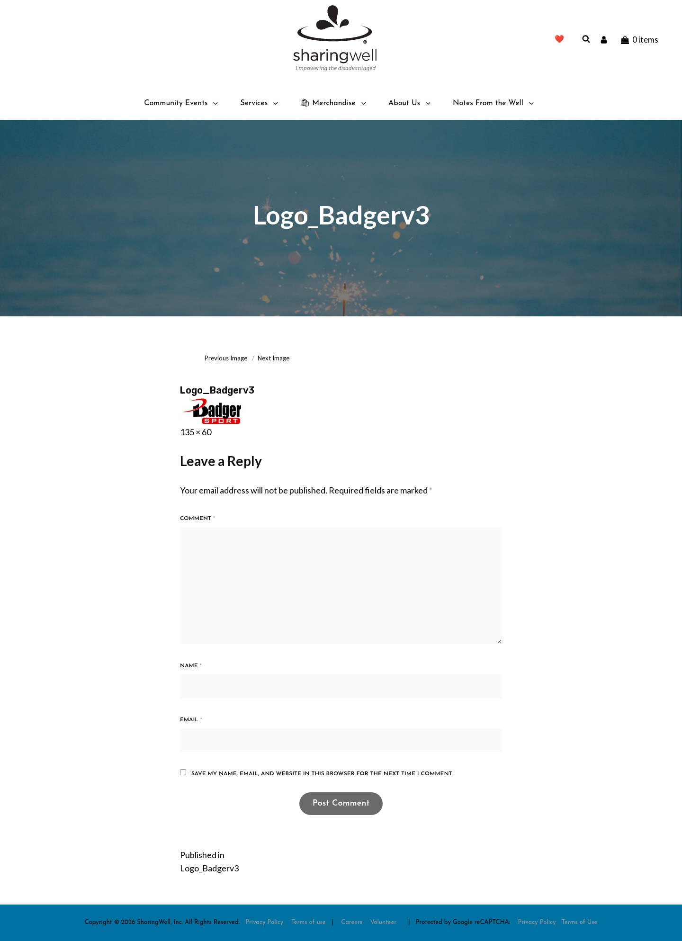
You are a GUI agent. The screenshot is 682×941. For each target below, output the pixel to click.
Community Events (181, 103)
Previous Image (226, 358)
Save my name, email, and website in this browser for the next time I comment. (322, 774)
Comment (197, 518)
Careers (351, 922)
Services (259, 103)
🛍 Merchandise (334, 103)
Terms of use (308, 922)
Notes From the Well (494, 103)
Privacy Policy (264, 922)
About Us (410, 103)
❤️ (559, 40)
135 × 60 (195, 432)
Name (191, 666)
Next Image (273, 358)
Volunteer (383, 922)
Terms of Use (580, 922)
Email (191, 720)
